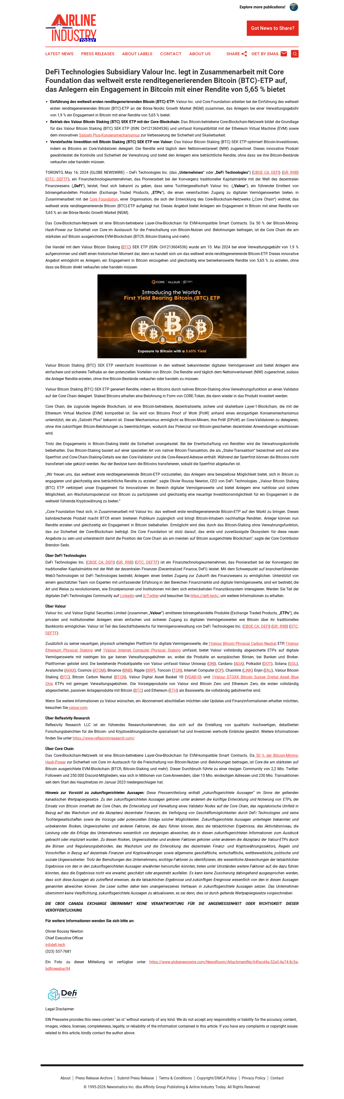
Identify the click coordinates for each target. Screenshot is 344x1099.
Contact (171, 53)
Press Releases (97, 53)
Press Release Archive (93, 1078)
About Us (200, 53)
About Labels (137, 53)
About (65, 1078)
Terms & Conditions (175, 1078)
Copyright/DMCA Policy (217, 1078)
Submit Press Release (135, 1078)
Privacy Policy (253, 1078)
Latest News (59, 53)
